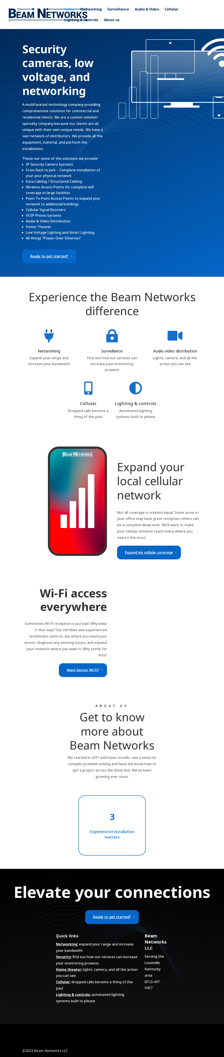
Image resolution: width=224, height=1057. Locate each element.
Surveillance (118, 10)
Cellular (171, 10)
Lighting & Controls (81, 20)
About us (111, 20)
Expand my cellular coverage (149, 552)
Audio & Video (147, 10)
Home (69, 10)
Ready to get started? (49, 256)
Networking (91, 10)
